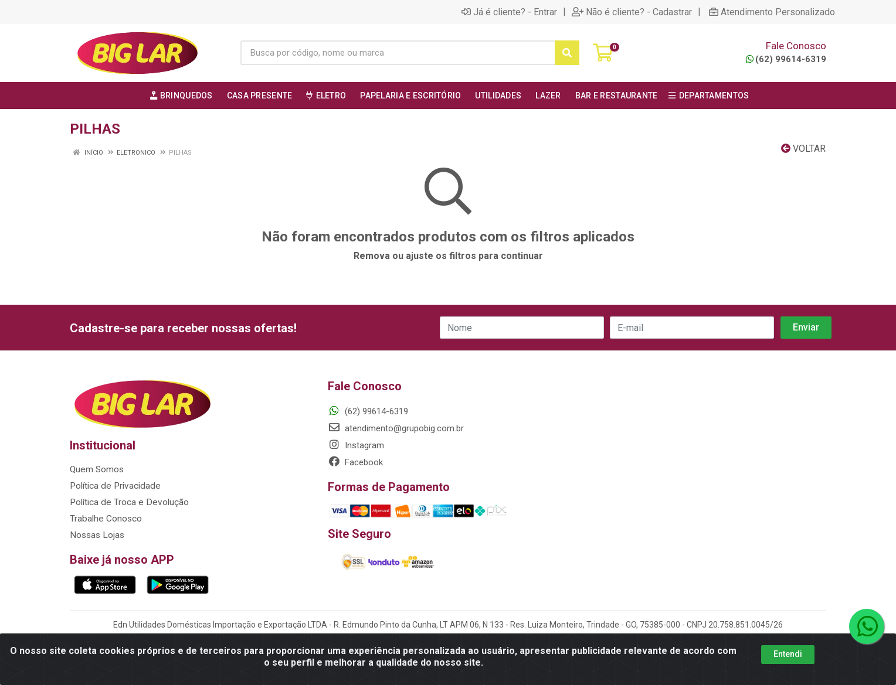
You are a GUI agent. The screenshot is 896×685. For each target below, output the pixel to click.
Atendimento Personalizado (772, 11)
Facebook (355, 462)
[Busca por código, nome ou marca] (397, 52)
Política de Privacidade (113, 485)
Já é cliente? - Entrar (509, 11)
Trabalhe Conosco (105, 518)
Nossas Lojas (96, 535)
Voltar (803, 148)
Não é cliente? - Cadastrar (632, 11)
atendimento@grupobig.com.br (396, 428)
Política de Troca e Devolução (127, 502)
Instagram (356, 445)
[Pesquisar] (567, 52)
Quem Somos (96, 469)
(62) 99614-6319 (786, 59)
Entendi (787, 654)
